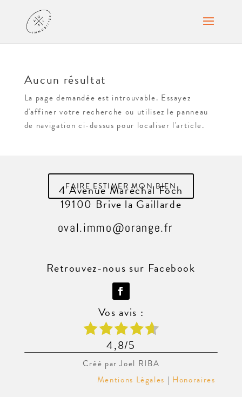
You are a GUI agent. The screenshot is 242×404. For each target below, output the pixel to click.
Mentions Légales (131, 380)
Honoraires (195, 380)
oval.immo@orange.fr (115, 227)
